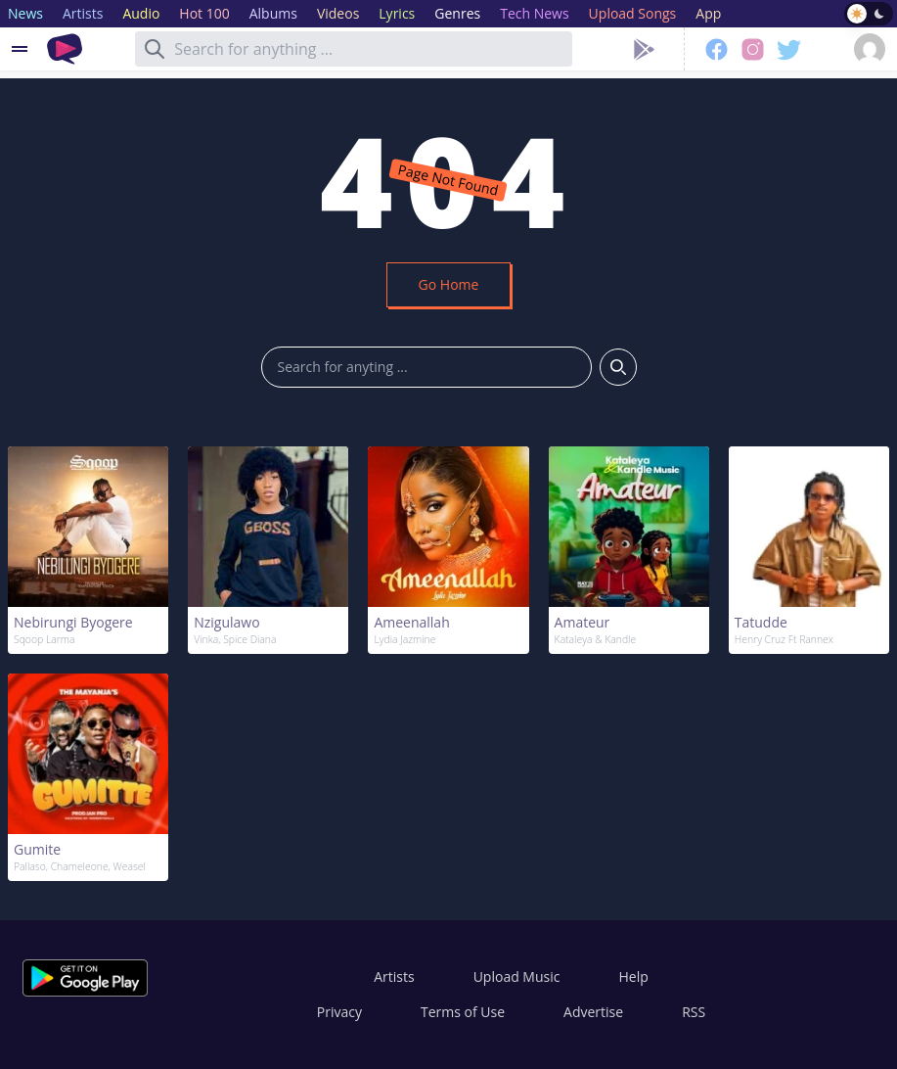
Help (633, 976)
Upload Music (517, 976)
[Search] (154, 49)
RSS (693, 1011)
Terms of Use (463, 1011)
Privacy (339, 1011)
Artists (394, 976)
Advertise (593, 1011)
